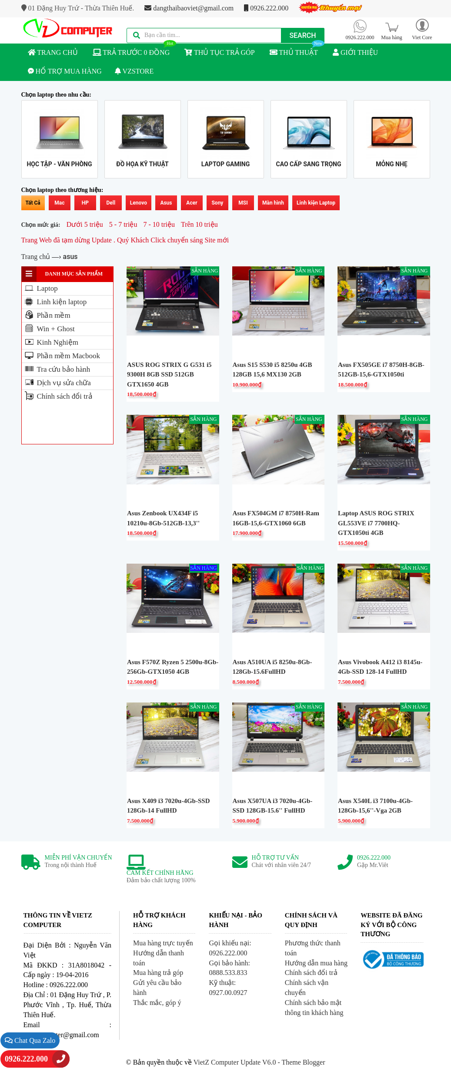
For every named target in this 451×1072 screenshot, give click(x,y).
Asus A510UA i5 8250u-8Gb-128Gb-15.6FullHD (272, 667)
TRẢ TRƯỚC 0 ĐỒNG (135, 50)
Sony (217, 203)
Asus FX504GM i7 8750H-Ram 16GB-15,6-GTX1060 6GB (276, 518)
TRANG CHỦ (53, 52)
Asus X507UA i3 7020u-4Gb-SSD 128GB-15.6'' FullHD (273, 805)
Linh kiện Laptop (316, 203)
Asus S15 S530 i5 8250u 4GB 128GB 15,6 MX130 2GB (272, 369)
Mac (59, 203)
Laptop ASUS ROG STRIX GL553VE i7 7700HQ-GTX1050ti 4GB (376, 523)
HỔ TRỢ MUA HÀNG (65, 71)
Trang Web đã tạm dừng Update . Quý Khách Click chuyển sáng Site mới (125, 240)
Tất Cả (33, 203)
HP (85, 203)
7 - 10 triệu (159, 224)
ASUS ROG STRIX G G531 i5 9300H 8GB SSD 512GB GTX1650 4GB (169, 374)
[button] (422, 29)
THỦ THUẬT (297, 50)
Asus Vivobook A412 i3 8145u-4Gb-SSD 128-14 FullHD (380, 667)
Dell (110, 203)
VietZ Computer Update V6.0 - (238, 1062)
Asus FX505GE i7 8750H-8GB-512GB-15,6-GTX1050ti (381, 369)
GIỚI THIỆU (355, 52)
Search (302, 35)
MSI (242, 203)
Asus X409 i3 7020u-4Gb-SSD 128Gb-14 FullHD (168, 805)
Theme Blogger (303, 1062)
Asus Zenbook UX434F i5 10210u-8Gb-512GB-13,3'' (163, 518)
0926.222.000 (266, 8)
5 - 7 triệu (123, 224)
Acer (191, 203)
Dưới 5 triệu (85, 224)
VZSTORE (134, 71)
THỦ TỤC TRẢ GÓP (219, 52)
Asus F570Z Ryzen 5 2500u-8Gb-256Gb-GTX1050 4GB (172, 667)
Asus (166, 203)
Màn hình (273, 203)
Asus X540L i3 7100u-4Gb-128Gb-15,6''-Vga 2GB (375, 805)
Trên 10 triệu (199, 224)
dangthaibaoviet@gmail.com (189, 8)
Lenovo (138, 203)
